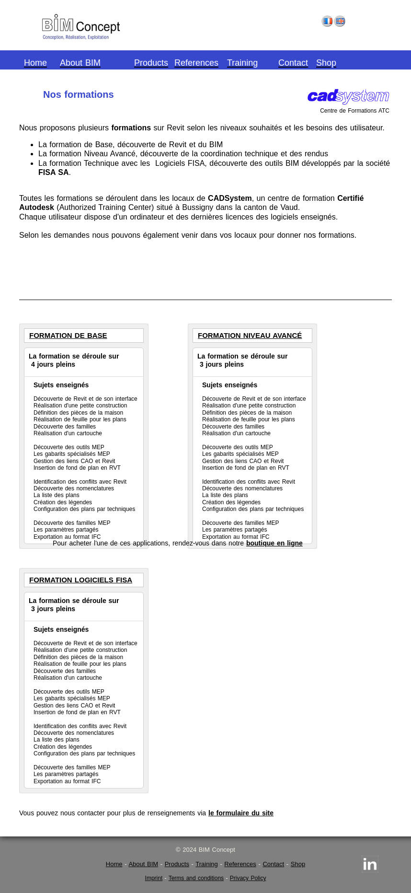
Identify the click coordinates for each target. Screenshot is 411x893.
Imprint (154, 878)
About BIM (143, 864)
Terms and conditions (196, 878)
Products (177, 864)
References (240, 864)
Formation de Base (68, 335)
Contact (273, 864)
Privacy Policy (248, 878)
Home (114, 864)
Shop (298, 864)
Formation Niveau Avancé (250, 335)
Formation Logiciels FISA (80, 580)
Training (206, 864)
